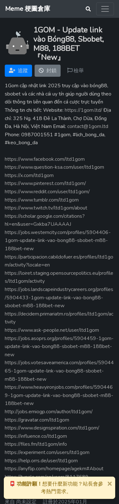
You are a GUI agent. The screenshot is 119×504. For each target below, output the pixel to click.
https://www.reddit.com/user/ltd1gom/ (47, 191)
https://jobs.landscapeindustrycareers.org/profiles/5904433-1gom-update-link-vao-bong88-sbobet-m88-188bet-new (59, 297)
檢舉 (75, 70)
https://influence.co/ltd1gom (36, 436)
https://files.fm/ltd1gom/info (36, 444)
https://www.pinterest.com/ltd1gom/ (45, 183)
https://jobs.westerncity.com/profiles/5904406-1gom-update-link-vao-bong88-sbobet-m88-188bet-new (58, 240)
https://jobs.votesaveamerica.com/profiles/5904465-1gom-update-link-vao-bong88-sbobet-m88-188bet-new (59, 370)
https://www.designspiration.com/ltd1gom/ (52, 427)
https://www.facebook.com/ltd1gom (45, 159)
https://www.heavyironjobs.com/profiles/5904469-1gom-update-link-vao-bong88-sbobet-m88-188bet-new (59, 395)
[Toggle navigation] (105, 9)
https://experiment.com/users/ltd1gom (47, 452)
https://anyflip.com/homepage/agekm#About (54, 468)
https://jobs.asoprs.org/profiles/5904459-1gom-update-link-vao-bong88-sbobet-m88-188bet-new (59, 346)
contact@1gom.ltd (87, 126)
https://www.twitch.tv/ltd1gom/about (46, 207)
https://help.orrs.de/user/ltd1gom (41, 460)
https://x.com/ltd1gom (29, 175)
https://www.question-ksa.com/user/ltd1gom (54, 167)
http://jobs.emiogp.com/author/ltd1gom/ (49, 411)
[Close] (109, 483)
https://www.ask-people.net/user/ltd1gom (52, 330)
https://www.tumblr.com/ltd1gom (42, 199)
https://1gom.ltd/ (83, 110)
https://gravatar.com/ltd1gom (37, 419)
